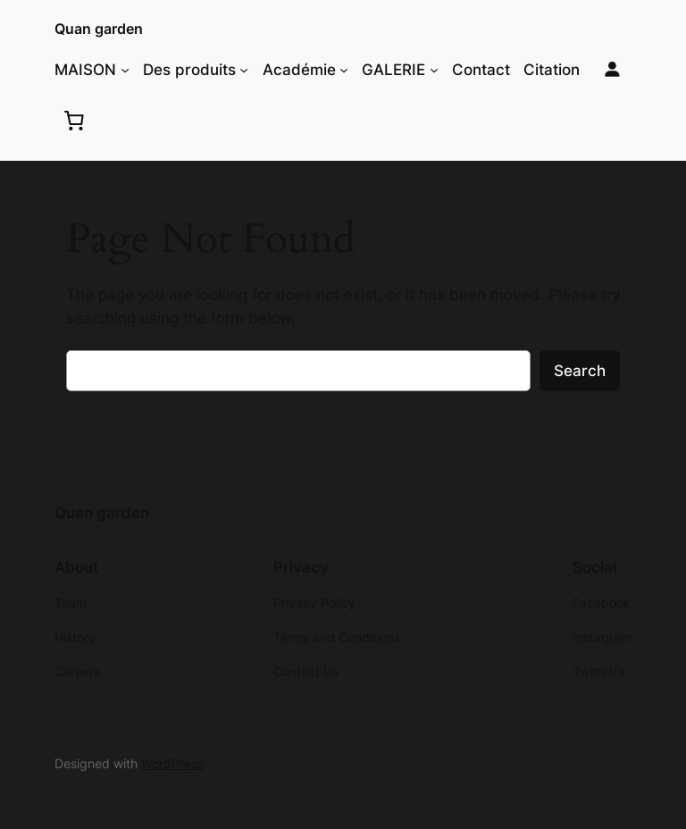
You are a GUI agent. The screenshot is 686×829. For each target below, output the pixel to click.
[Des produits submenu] (243, 69)
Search (580, 371)
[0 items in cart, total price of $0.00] (73, 120)
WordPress (172, 763)
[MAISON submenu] (125, 69)
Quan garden (98, 29)
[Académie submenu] (343, 69)
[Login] (612, 69)
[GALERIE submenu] (434, 69)
